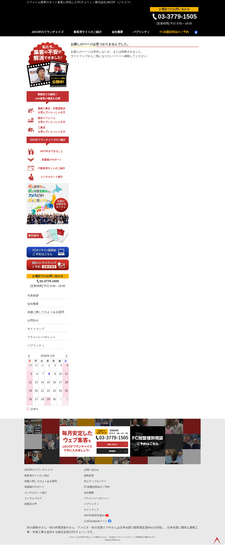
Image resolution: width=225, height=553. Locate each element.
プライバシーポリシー (41, 337)
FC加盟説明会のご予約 (174, 32)
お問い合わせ (91, 469)
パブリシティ (141, 32)
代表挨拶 (33, 295)
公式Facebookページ (95, 521)
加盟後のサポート (34, 486)
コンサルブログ (33, 498)
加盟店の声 (30, 504)
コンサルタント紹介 (35, 492)
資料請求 (89, 475)
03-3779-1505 (177, 16)
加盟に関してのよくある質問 (40, 481)
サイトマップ (35, 328)
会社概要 (117, 32)
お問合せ (33, 320)
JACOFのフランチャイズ (48, 32)
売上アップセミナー (95, 481)
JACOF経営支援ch (94, 515)
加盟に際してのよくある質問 (45, 312)
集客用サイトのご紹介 (88, 32)
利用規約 (139, 545)
